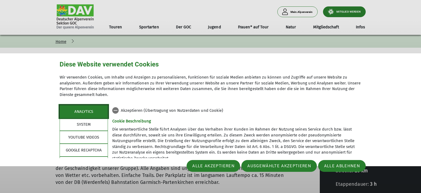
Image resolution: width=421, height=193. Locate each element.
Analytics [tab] (83, 111)
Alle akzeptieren (213, 166)
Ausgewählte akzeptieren (279, 166)
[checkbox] (237, 110)
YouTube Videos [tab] (83, 137)
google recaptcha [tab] (84, 150)
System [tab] (84, 124)
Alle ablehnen (342, 166)
